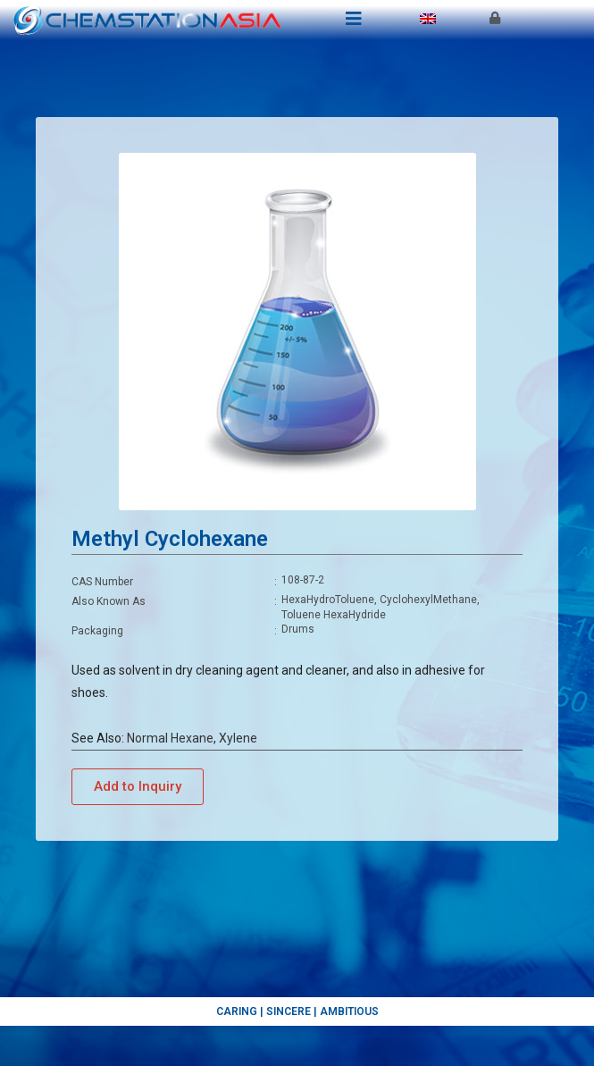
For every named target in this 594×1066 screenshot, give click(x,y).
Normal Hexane (170, 738)
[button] (137, 786)
